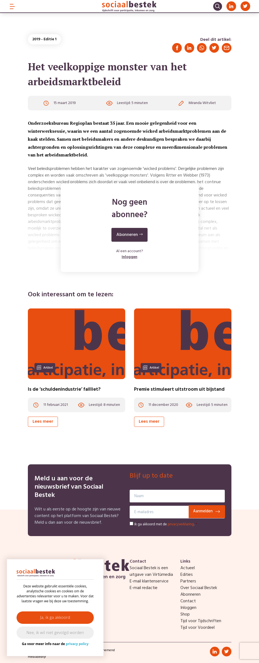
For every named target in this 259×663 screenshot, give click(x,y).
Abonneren (190, 594)
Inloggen (129, 257)
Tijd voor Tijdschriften (200, 621)
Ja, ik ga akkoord (55, 617)
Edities (186, 574)
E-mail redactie (143, 588)
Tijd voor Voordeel (197, 627)
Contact (188, 601)
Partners (188, 581)
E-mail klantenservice (149, 581)
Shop (185, 614)
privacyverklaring (181, 524)
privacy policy (77, 643)
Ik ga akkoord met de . (165, 524)
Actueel (187, 568)
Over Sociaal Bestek (198, 588)
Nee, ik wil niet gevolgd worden (55, 632)
